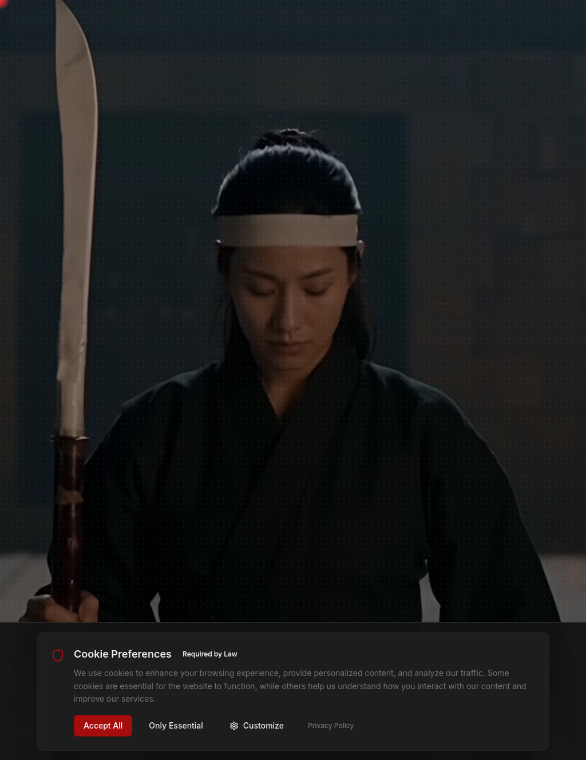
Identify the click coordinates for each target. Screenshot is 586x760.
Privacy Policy (331, 725)
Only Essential (176, 725)
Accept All (103, 725)
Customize (256, 725)
